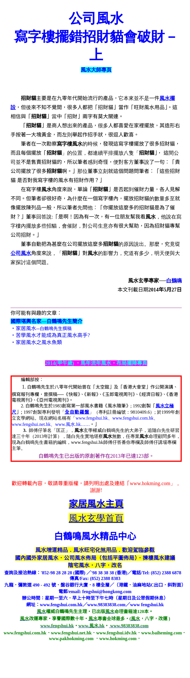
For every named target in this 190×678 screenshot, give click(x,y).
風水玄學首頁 (96, 518)
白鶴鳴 (174, 280)
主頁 (96, 504)
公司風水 (21, 253)
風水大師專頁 (96, 70)
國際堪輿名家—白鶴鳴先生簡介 (46, 321)
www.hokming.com (150, 483)
